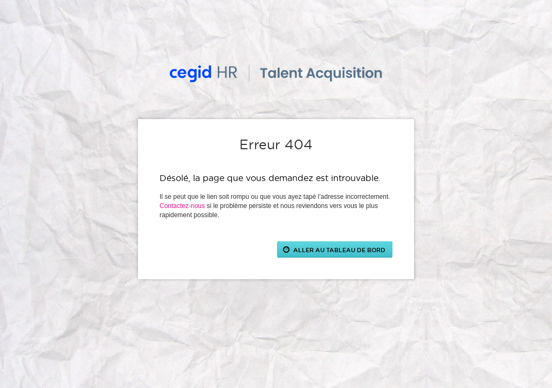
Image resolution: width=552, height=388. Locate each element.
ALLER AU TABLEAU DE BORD (339, 250)
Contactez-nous (182, 206)
